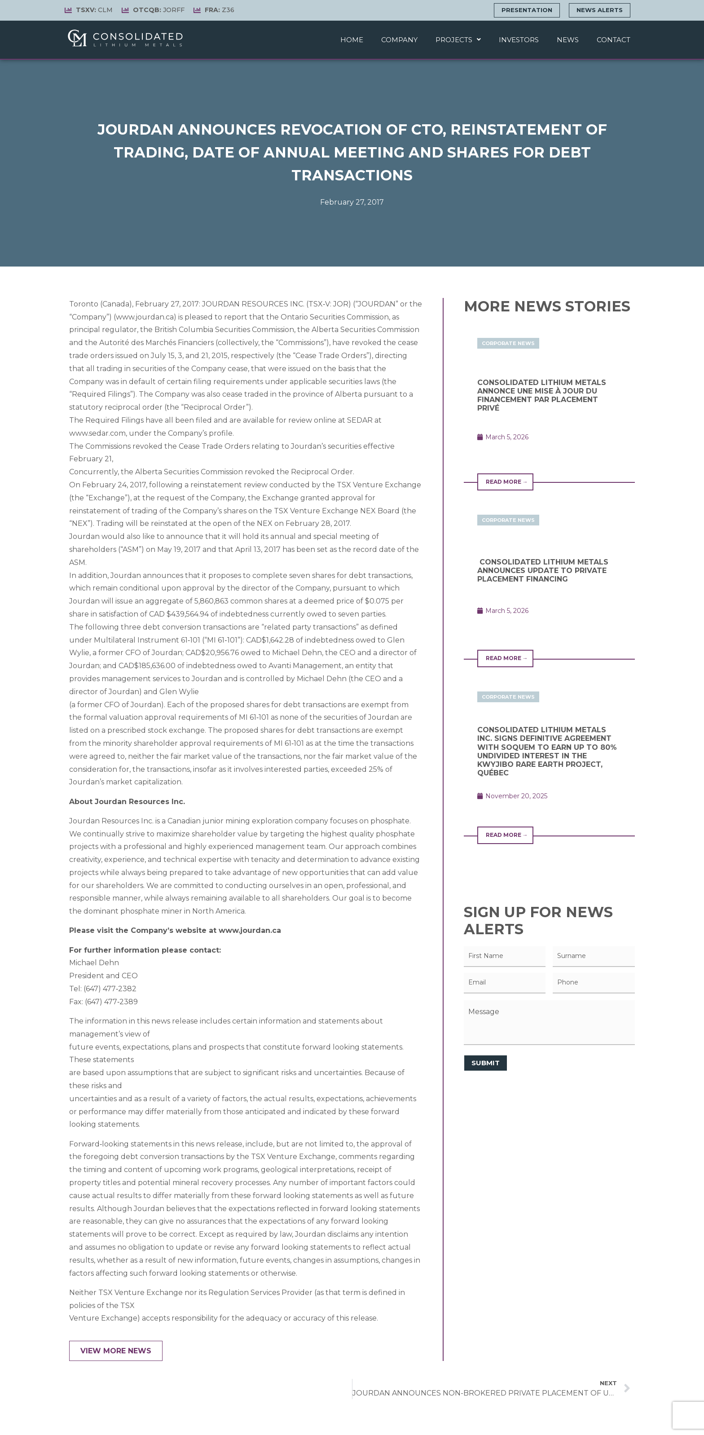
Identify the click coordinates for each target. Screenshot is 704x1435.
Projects (458, 39)
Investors (519, 39)
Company (399, 39)
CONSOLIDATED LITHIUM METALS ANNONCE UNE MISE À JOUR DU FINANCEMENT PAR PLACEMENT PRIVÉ (541, 395)
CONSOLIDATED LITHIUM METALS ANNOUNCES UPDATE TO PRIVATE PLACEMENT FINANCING (542, 570)
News (568, 39)
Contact (613, 39)
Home (351, 39)
